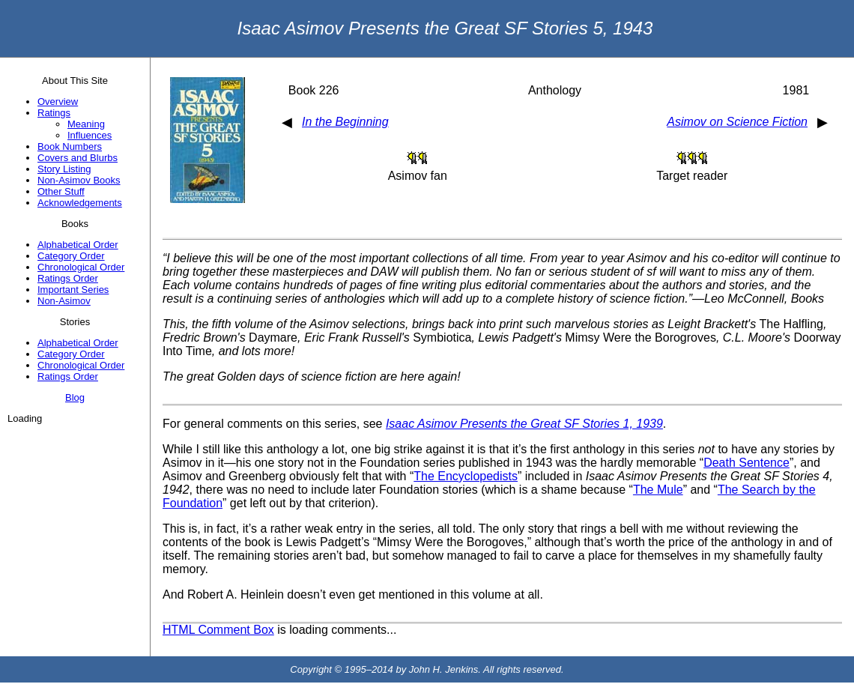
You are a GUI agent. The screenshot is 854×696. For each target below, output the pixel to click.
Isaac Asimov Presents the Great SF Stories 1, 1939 (524, 423)
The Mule (658, 489)
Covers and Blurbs (77, 157)
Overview (57, 101)
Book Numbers (69, 146)
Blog (75, 397)
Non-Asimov (64, 300)
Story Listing (64, 169)
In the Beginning (345, 121)
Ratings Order (67, 278)
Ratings (53, 112)
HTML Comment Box (218, 629)
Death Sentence (746, 462)
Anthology (554, 90)
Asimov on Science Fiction (737, 121)
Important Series (73, 289)
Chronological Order (80, 267)
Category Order (71, 255)
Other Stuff (61, 191)
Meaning (86, 124)
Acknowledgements (79, 202)
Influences (89, 135)
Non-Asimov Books (79, 180)
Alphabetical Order (77, 244)
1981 (796, 90)
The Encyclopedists (466, 476)
